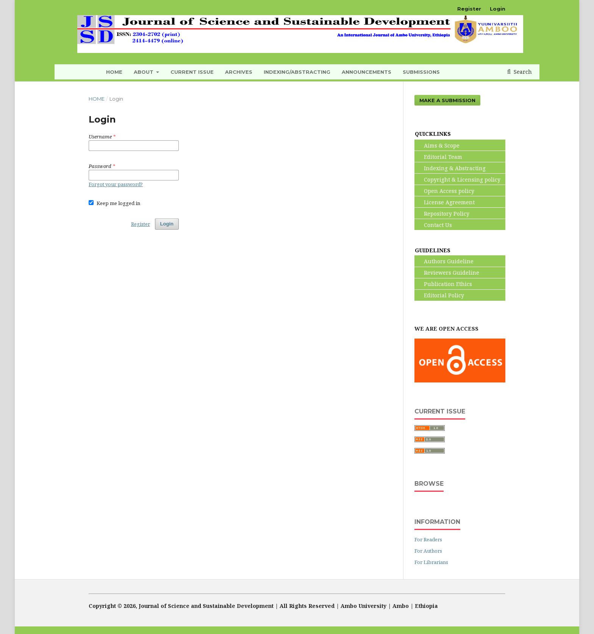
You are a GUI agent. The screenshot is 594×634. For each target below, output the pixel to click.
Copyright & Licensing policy (457, 179)
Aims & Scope (437, 145)
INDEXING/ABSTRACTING (297, 72)
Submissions (421, 72)
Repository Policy (442, 213)
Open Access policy (444, 190)
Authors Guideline (444, 261)
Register (469, 9)
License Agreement (445, 202)
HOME (114, 72)
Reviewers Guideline (447, 272)
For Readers (428, 539)
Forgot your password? (116, 184)
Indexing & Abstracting (450, 168)
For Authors (428, 550)
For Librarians (431, 562)
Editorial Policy (439, 295)
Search (522, 71)
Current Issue (192, 72)
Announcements (366, 72)
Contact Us (433, 224)
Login (497, 9)
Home (97, 99)
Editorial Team (438, 156)
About (144, 72)
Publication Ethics (443, 283)
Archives (238, 72)
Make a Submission (447, 100)
